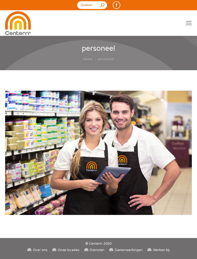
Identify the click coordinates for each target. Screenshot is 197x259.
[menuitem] (37, 250)
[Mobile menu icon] (189, 23)
